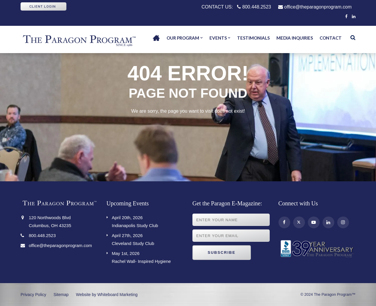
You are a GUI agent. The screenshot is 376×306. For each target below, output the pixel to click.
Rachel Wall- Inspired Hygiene (148, 256)
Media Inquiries (294, 37)
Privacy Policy (33, 294)
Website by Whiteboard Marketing (107, 294)
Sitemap (60, 294)
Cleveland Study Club (148, 238)
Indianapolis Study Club (148, 221)
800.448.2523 (254, 6)
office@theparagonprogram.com (315, 6)
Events (218, 37)
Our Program (183, 37)
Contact (331, 37)
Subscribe (222, 252)
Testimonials (253, 37)
